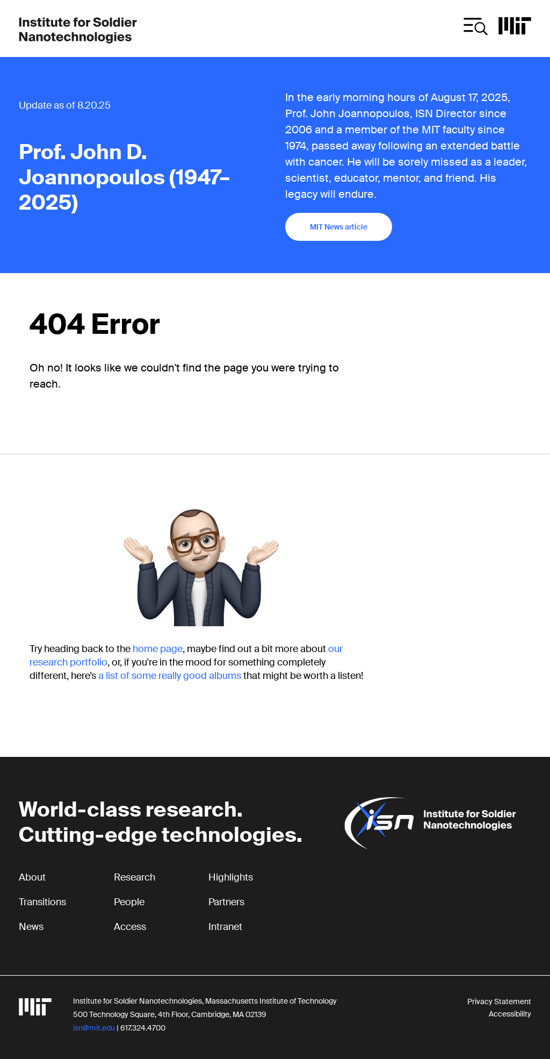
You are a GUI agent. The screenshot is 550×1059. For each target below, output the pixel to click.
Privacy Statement (499, 1001)
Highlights (230, 877)
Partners (226, 902)
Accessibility (510, 1014)
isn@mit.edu (94, 1028)
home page (158, 648)
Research (134, 877)
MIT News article (338, 227)
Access (130, 926)
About (32, 877)
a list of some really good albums (169, 675)
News (31, 926)
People (129, 902)
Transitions (42, 902)
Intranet (225, 926)
